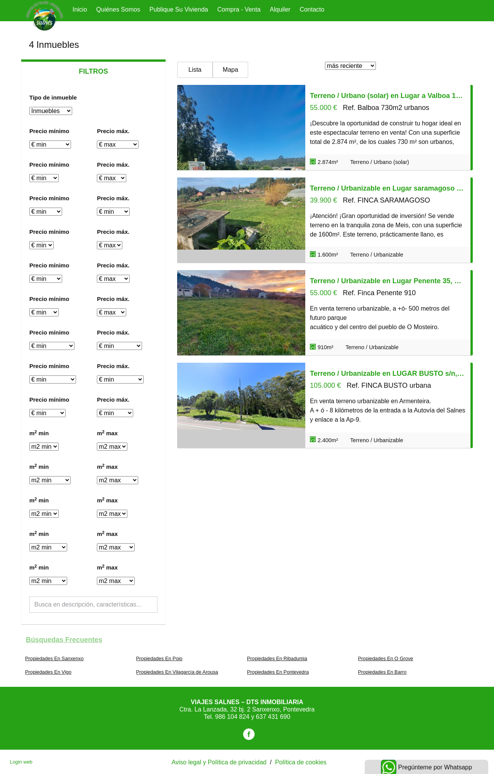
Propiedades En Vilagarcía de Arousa (177, 672)
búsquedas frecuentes (64, 640)
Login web (21, 762)
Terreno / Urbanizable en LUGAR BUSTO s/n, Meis (388, 373)
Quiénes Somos (118, 9)
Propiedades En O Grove (385, 658)
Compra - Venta (239, 9)
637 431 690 (273, 716)
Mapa (230, 69)
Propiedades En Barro (382, 672)
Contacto (311, 9)
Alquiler (280, 9)
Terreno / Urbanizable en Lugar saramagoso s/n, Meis (388, 188)
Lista (194, 69)
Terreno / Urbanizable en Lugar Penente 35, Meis (388, 281)
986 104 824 (233, 716)
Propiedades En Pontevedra (278, 672)
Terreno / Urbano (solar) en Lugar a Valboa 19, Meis (388, 96)
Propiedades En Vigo (48, 672)
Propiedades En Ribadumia (277, 658)
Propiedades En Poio (159, 658)
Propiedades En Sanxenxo (54, 658)
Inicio (80, 9)
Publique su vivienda (178, 9)
